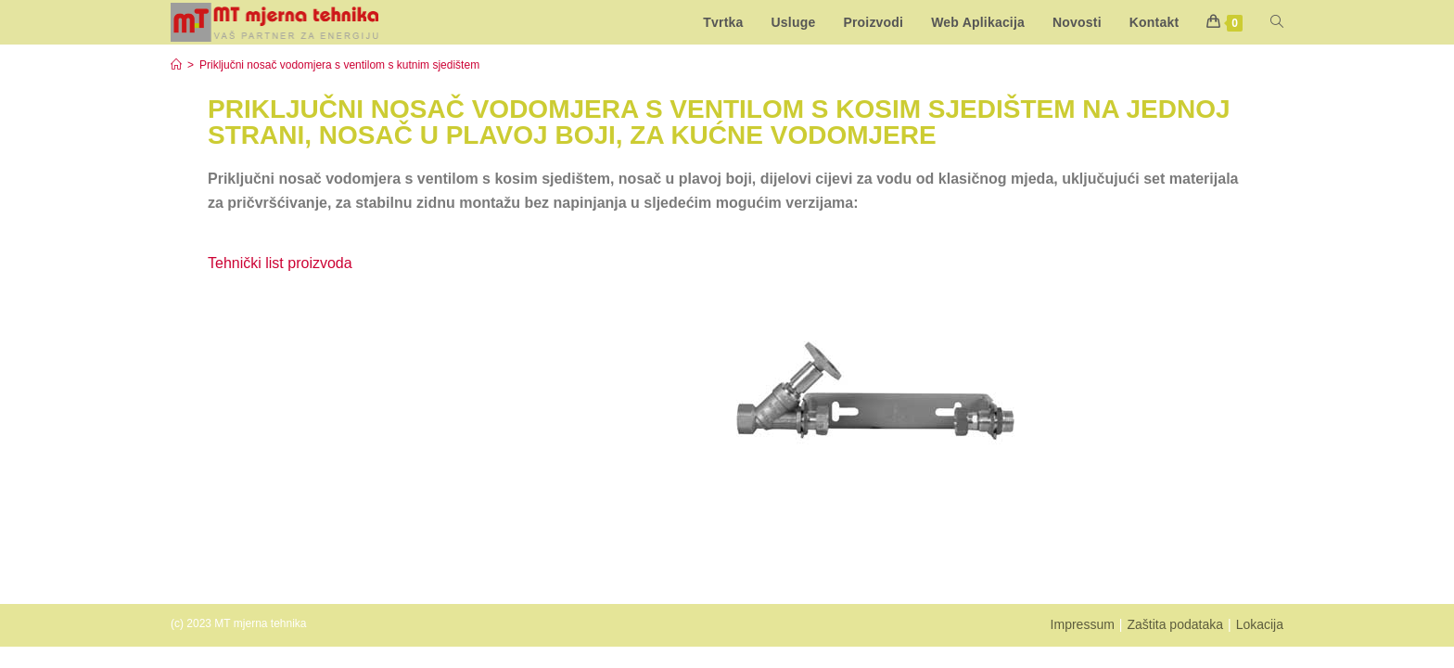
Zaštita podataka (1175, 624)
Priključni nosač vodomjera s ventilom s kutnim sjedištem (339, 64)
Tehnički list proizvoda (280, 263)
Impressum (1083, 624)
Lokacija (1259, 624)
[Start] (176, 64)
